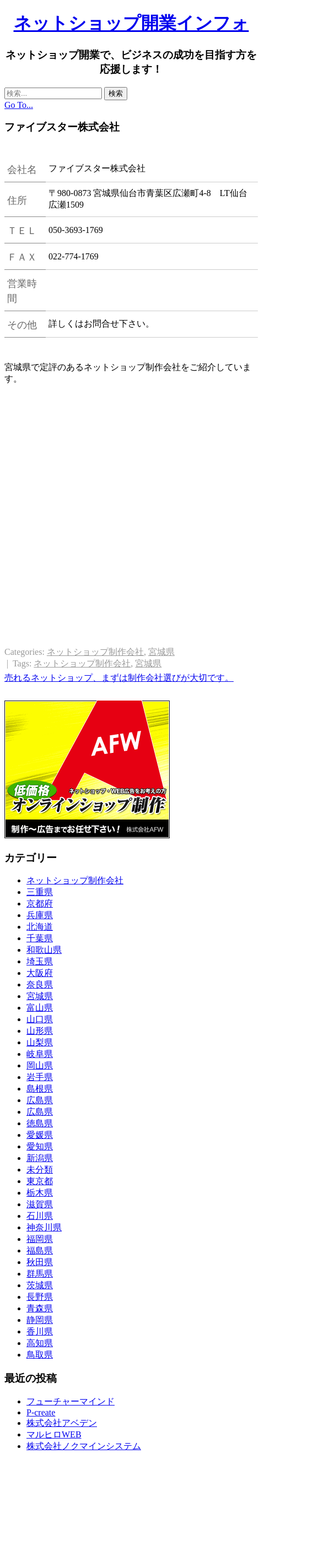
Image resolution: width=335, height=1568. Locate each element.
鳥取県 (39, 1354)
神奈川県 (44, 1227)
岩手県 (39, 1077)
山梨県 (39, 1042)
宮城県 (161, 652)
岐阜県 (39, 1054)
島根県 (39, 1088)
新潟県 (39, 1158)
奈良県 (39, 984)
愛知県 (39, 1146)
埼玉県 (39, 961)
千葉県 (39, 938)
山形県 (39, 1030)
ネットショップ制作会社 (95, 652)
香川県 (39, 1331)
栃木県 (39, 1192)
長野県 (39, 1296)
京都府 (39, 903)
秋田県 (39, 1262)
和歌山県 (44, 949)
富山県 (39, 1007)
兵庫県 (39, 915)
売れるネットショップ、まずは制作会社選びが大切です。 (119, 677)
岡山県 (39, 1065)
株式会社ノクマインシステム (83, 1446)
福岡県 (39, 1239)
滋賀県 (39, 1204)
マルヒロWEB (54, 1434)
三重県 (39, 892)
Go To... (18, 105)
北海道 (39, 926)
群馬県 (39, 1273)
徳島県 (39, 1123)
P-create (40, 1412)
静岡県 (39, 1320)
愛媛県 (39, 1135)
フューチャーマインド (70, 1401)
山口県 (39, 1019)
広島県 (39, 1100)
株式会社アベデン (61, 1423)
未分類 (39, 1169)
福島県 (39, 1250)
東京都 (39, 1181)
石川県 (39, 1215)
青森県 (39, 1308)
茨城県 (39, 1285)
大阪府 (39, 973)
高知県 (39, 1343)
